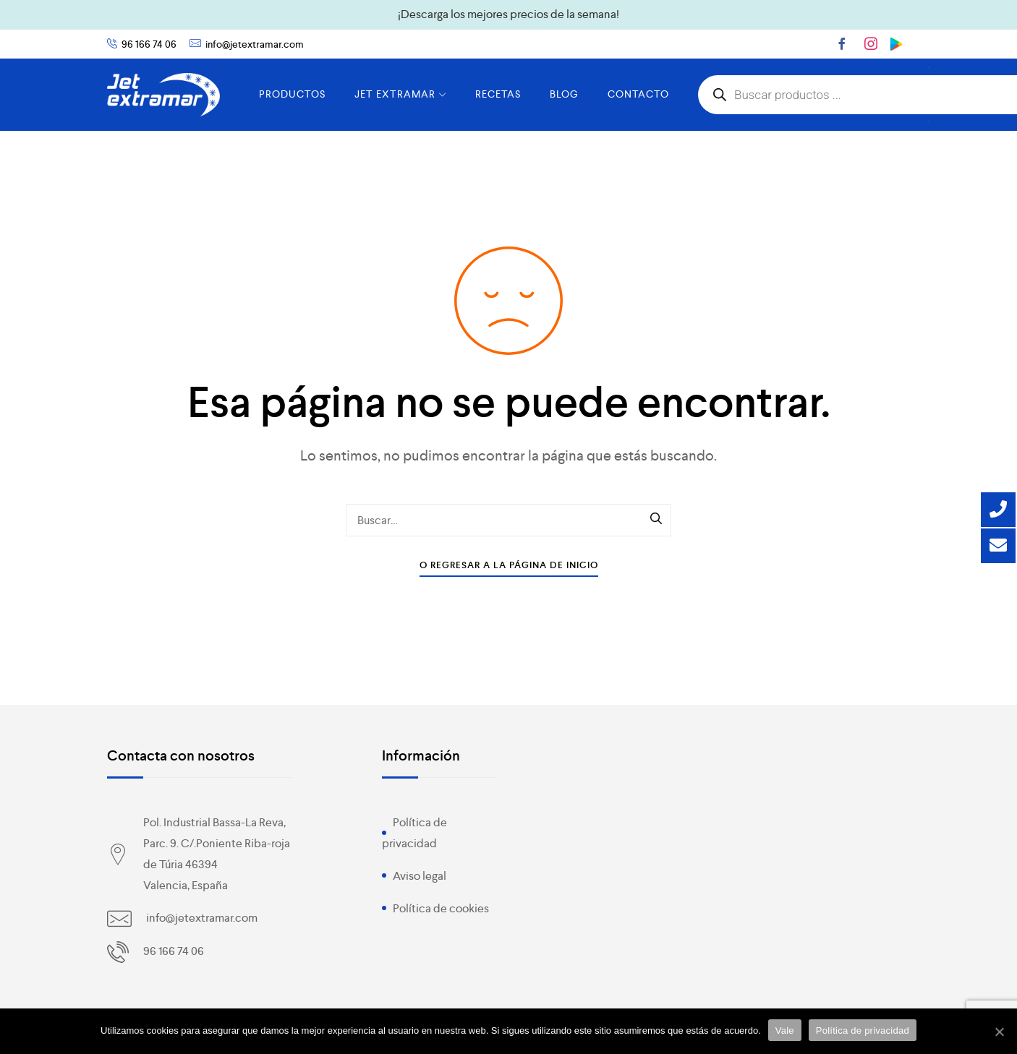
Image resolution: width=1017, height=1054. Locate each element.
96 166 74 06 (149, 44)
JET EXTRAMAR (400, 93)
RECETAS (498, 93)
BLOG (564, 93)
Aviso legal (419, 875)
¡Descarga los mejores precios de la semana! (508, 14)
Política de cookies (441, 908)
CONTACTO (638, 93)
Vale (784, 1030)
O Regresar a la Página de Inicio (509, 565)
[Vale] (999, 1031)
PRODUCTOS (292, 93)
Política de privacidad (862, 1030)
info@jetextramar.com (254, 44)
